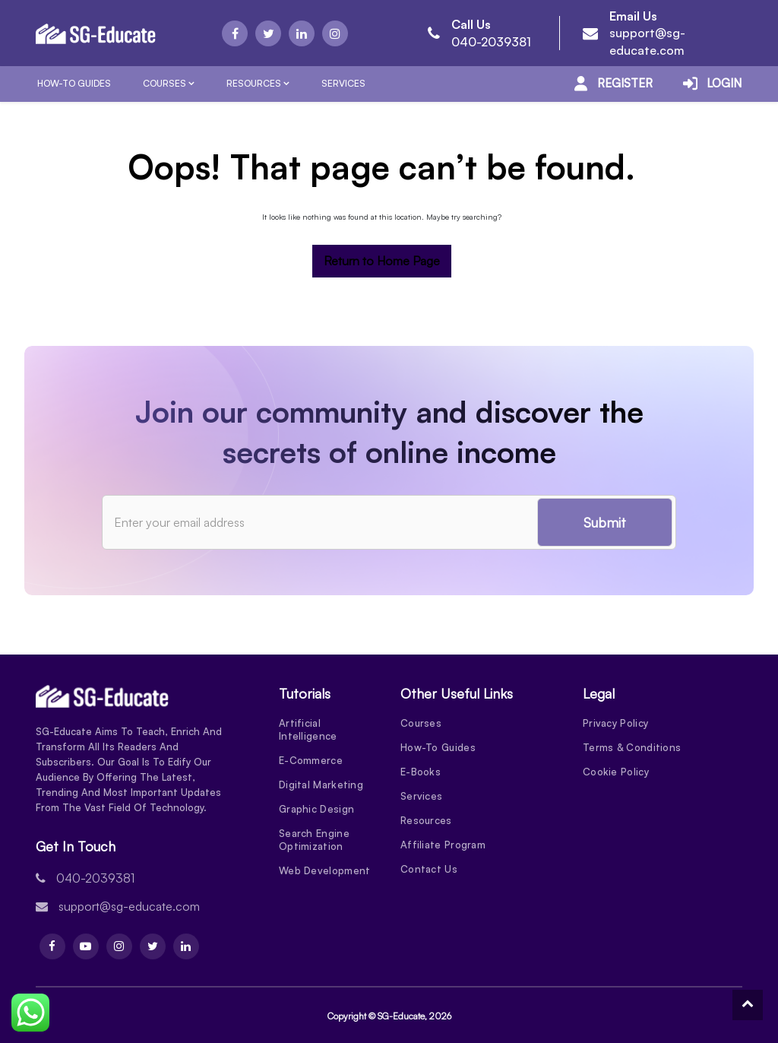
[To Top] (747, 1005)
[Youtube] (86, 946)
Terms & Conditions (632, 747)
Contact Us (428, 869)
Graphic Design (316, 809)
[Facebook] (235, 33)
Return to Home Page (382, 260)
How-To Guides (74, 83)
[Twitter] (268, 33)
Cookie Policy (616, 772)
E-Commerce (311, 760)
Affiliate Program (442, 845)
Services (343, 83)
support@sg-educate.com (129, 906)
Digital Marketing (321, 784)
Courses (164, 83)
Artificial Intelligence (308, 729)
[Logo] (96, 33)
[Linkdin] (302, 33)
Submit (605, 522)
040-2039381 (491, 41)
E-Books (420, 772)
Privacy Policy (615, 723)
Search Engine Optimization (314, 839)
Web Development (325, 870)
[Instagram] (335, 33)
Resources (253, 83)
